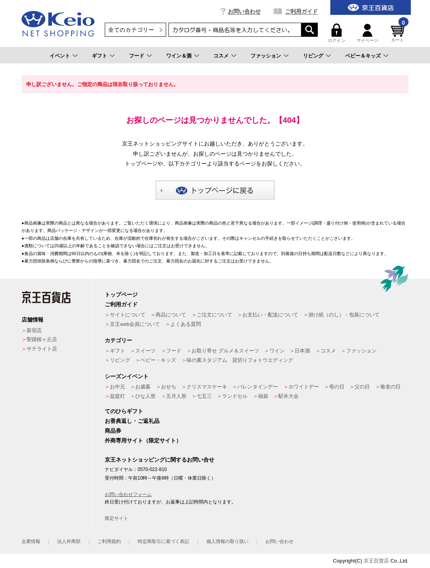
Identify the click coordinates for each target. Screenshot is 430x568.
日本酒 (302, 351)
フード (136, 56)
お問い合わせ (244, 11)
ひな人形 (145, 396)
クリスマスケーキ (206, 387)
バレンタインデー (257, 387)
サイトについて (127, 315)
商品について (171, 315)
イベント (60, 56)
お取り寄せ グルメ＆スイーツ (225, 351)
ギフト (99, 56)
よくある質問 (185, 324)
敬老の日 (390, 387)
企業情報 (31, 541)
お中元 (117, 387)
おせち (168, 387)
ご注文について (214, 315)
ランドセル (234, 396)
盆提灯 (117, 396)
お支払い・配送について (270, 315)
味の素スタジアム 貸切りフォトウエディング (239, 360)
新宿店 (34, 330)
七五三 (204, 396)
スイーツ (145, 351)
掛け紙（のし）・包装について (344, 315)
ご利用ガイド (301, 11)
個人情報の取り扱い (227, 541)
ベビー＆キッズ (363, 56)
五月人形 (176, 396)
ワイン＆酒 (179, 56)
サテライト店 (42, 349)
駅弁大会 (288, 396)
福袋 (263, 396)
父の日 (362, 387)
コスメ (221, 56)
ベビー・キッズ (158, 360)
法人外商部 (69, 541)
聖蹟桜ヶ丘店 (42, 339)
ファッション (266, 56)
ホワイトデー (303, 387)
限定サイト (116, 518)
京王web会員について (135, 324)
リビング (313, 56)
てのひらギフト (124, 411)
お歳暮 (142, 387)
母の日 (336, 387)
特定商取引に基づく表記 (163, 541)
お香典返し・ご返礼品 (132, 421)
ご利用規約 (109, 541)
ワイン (277, 351)
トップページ (121, 294)
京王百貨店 (376, 561)
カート (399, 33)
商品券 (113, 431)
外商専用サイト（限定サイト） (143, 440)
